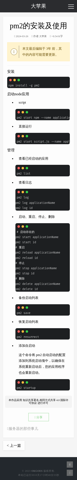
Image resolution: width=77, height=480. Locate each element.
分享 (38, 417)
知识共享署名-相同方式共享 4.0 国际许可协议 (45, 402)
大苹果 (38, 6)
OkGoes (37, 470)
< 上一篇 (14, 445)
